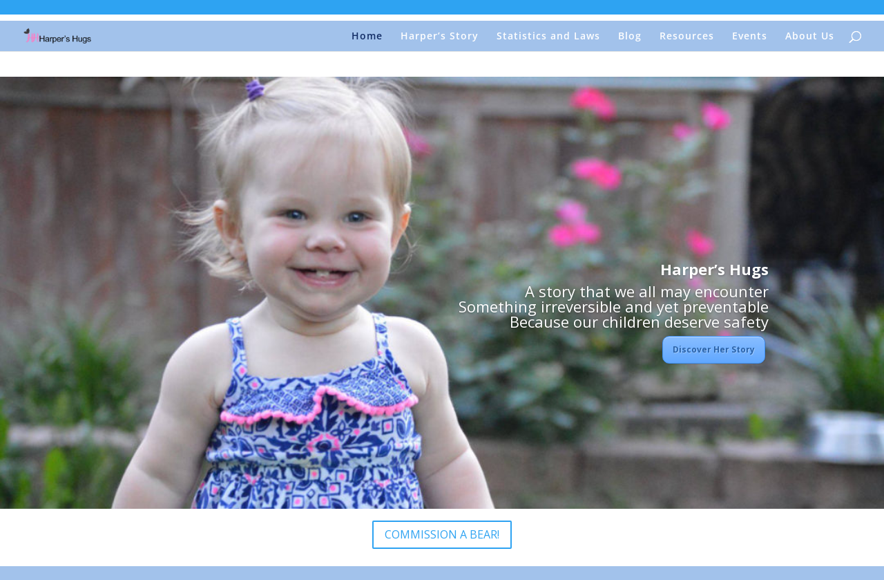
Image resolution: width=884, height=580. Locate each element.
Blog (630, 36)
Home (367, 36)
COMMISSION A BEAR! (442, 534)
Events (749, 36)
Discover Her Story (714, 349)
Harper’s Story (440, 36)
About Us (809, 36)
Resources (687, 36)
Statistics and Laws (548, 36)
